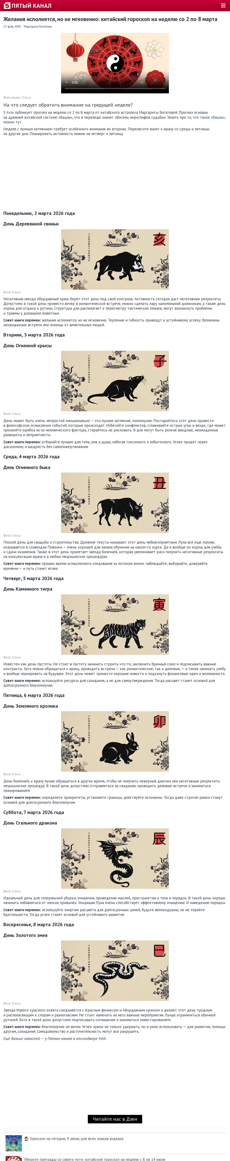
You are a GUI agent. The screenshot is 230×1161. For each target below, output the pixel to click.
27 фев (8, 26)
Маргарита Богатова (38, 26)
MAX (102, 1038)
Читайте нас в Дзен (115, 1119)
